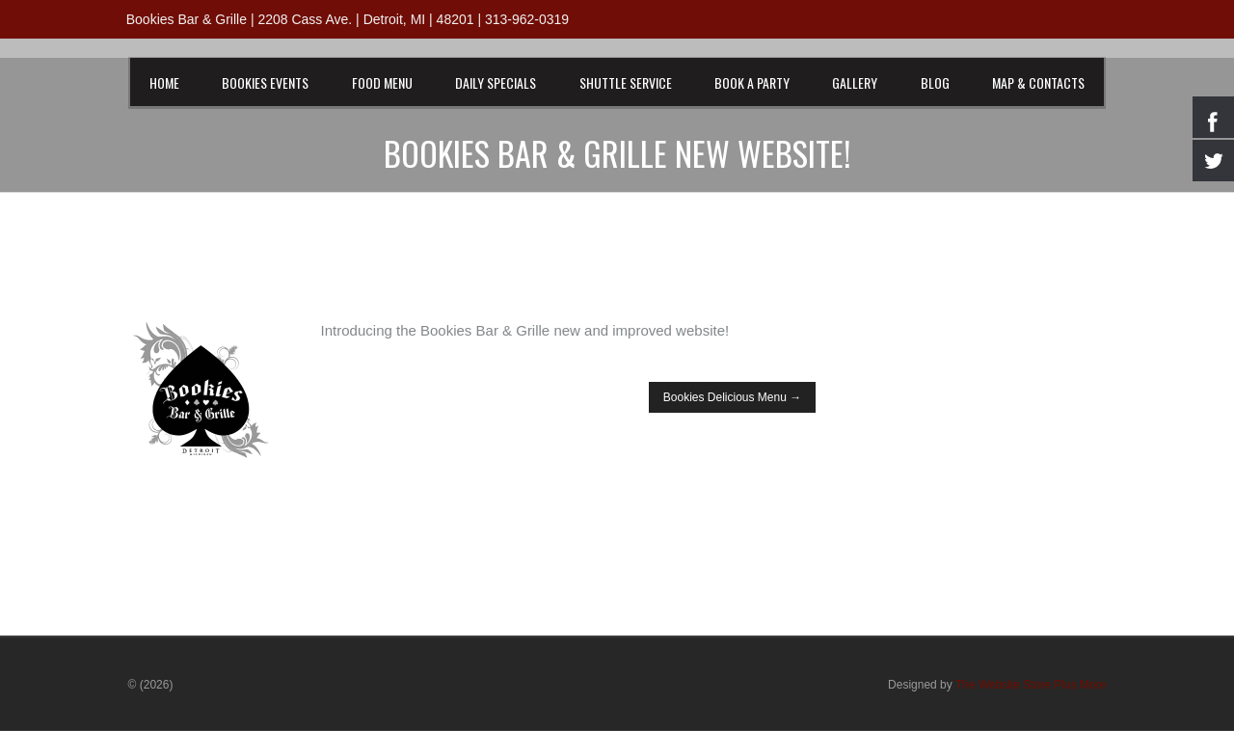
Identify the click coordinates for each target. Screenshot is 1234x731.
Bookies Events (265, 82)
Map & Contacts (1038, 82)
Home (164, 82)
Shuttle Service (625, 82)
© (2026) (151, 684)
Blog (935, 82)
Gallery (854, 82)
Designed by (997, 684)
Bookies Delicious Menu (732, 397)
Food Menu (382, 82)
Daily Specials (495, 82)
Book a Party (752, 82)
